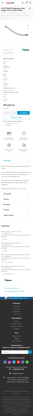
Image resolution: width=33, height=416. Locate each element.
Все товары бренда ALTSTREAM (14, 291)
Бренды (16, 338)
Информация (16, 318)
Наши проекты (16, 341)
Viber (22, 362)
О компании (16, 306)
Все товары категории (12, 288)
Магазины (16, 311)
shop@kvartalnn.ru (18, 373)
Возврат (16, 329)
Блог (16, 333)
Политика (16, 314)
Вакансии (16, 309)
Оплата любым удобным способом (9, 138)
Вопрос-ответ (16, 336)
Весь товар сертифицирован (23, 138)
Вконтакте (5, 362)
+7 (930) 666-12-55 (18, 369)
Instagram (9, 362)
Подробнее (9, 125)
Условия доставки (16, 326)
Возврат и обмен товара (8, 150)
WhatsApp (27, 362)
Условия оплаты (16, 324)
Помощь (16, 321)
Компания (16, 303)
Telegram (14, 362)
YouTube (18, 362)
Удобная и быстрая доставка (23, 150)
